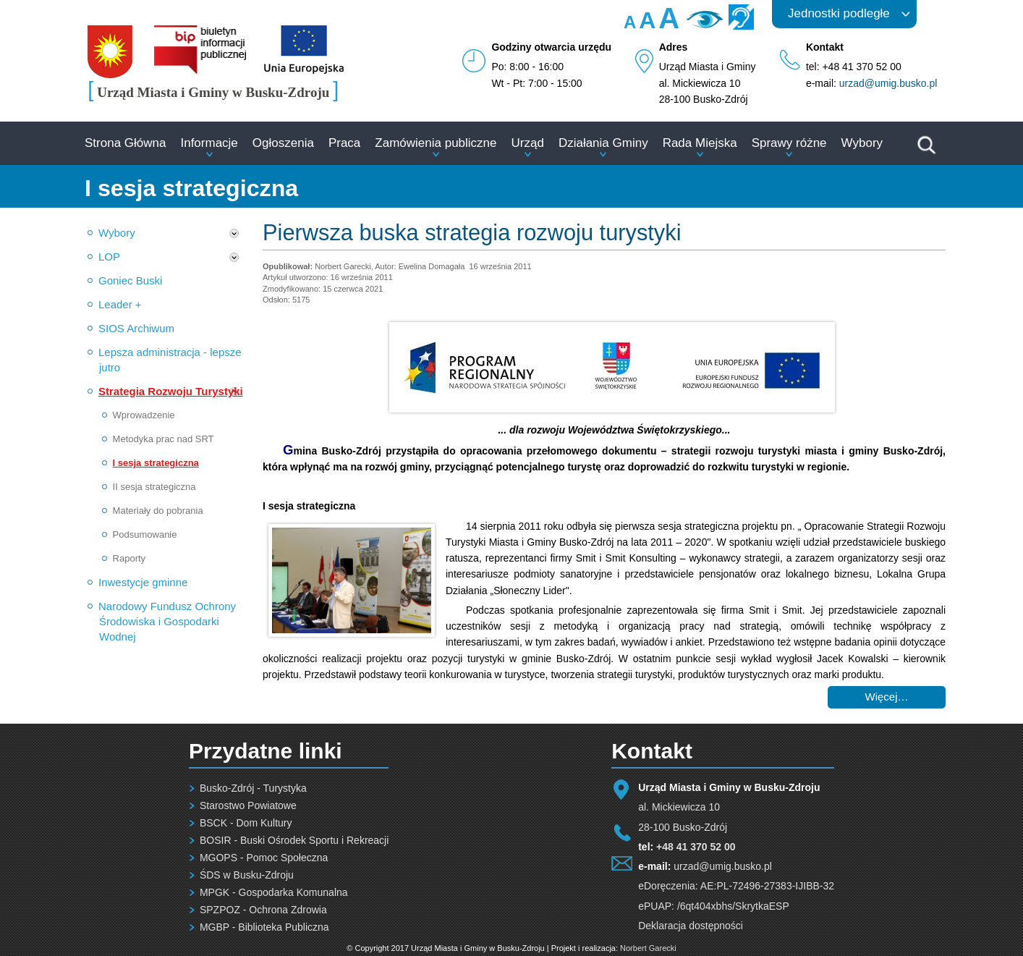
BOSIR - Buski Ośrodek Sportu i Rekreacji (294, 840)
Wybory (862, 143)
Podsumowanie (145, 534)
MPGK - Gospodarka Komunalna (274, 892)
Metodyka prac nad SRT (163, 438)
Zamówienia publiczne (435, 143)
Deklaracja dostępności (690, 925)
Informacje (208, 143)
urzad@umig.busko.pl (888, 83)
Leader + (120, 304)
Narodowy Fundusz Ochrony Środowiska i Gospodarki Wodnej (167, 621)
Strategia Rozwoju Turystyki (170, 391)
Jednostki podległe (839, 13)
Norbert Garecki (648, 948)
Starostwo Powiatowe (248, 805)
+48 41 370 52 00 (695, 847)
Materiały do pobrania (158, 510)
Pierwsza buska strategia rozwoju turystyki (472, 232)
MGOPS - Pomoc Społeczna (264, 857)
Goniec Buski (130, 280)
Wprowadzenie (144, 415)
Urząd (527, 143)
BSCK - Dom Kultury (246, 823)
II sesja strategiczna (154, 486)
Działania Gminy (603, 143)
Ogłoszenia (283, 143)
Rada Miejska (700, 143)
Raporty (129, 558)
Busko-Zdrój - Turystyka (253, 788)
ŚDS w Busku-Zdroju (247, 875)
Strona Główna (125, 143)
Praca (344, 143)
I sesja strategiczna (156, 462)
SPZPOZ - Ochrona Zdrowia (263, 909)
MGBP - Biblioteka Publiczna (264, 927)
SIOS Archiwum (136, 328)
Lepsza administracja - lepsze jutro (170, 359)
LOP (109, 256)
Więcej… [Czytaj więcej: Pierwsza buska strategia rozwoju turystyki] (886, 696)
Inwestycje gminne (142, 582)
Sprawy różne (789, 143)
